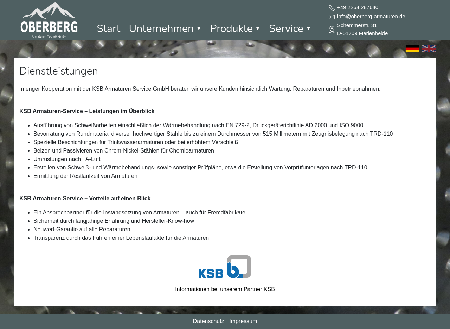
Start (108, 28)
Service (290, 28)
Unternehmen (165, 28)
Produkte (235, 28)
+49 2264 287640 (357, 7)
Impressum (243, 321)
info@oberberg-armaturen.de (371, 16)
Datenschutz (208, 321)
